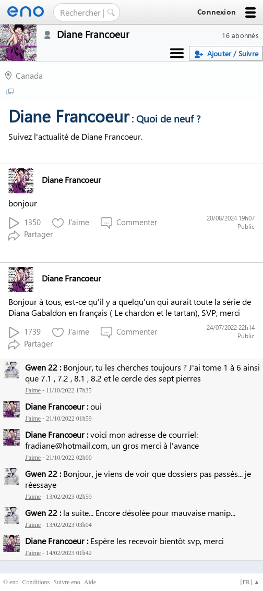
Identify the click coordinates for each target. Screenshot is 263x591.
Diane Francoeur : (56, 406)
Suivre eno (66, 582)
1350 (24, 223)
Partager (30, 235)
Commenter (129, 223)
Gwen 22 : (43, 367)
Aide (90, 582)
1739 (24, 332)
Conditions (36, 582)
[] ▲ (250, 582)
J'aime (70, 223)
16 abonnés (240, 35)
